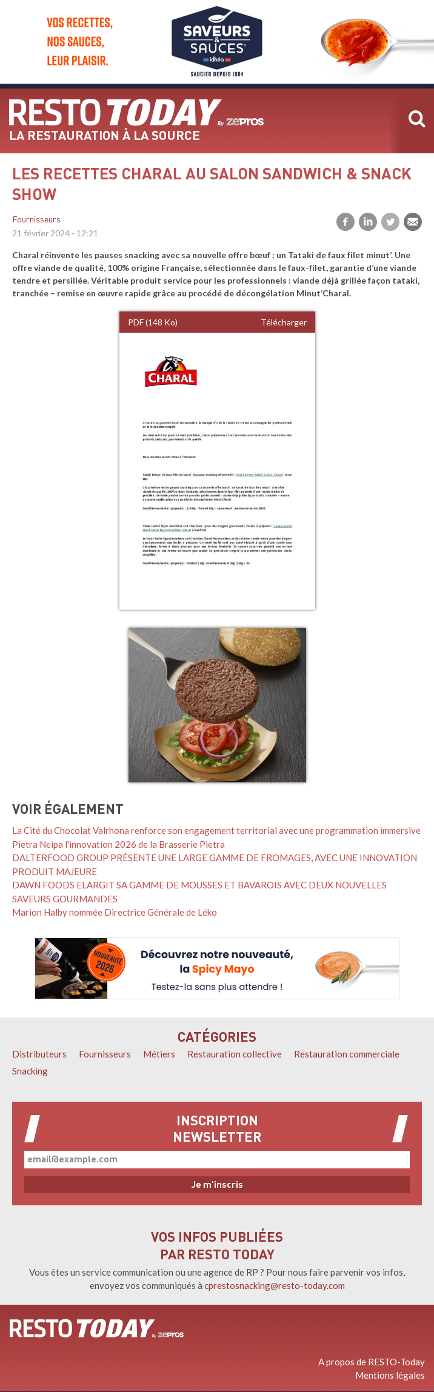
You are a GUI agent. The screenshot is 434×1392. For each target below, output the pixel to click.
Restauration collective (234, 1053)
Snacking (30, 1070)
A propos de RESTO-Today (371, 1361)
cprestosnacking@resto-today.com (274, 1285)
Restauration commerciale (346, 1053)
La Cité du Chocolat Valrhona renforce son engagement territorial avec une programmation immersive (216, 830)
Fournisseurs (36, 220)
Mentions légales (390, 1375)
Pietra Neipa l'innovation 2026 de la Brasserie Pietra (118, 844)
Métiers (159, 1053)
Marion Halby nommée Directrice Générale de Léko (114, 912)
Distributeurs (39, 1053)
